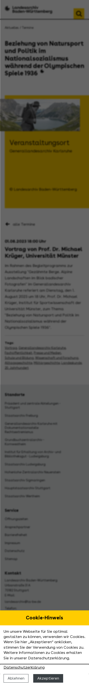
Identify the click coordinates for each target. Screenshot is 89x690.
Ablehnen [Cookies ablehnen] (16, 678)
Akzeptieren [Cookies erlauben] (48, 678)
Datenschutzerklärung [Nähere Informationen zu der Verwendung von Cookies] (24, 667)
